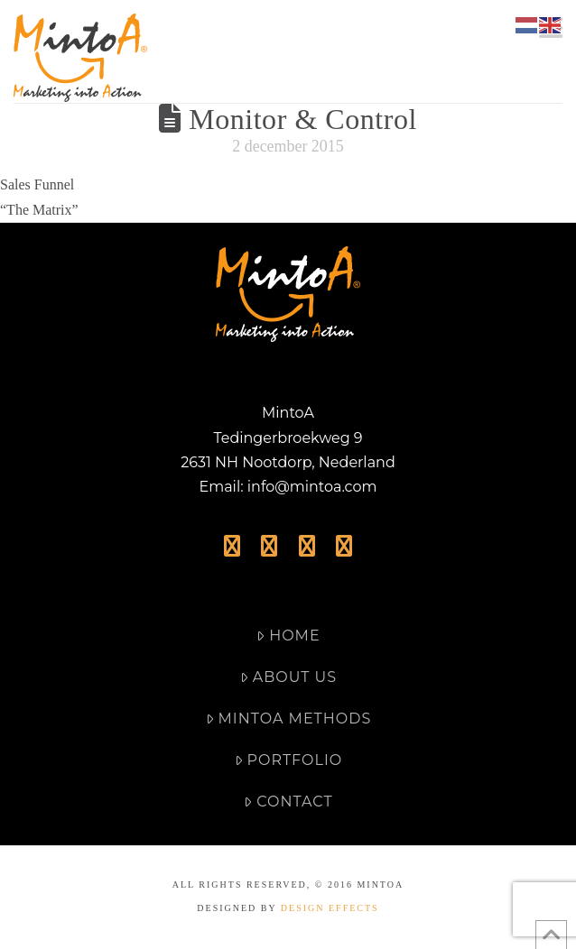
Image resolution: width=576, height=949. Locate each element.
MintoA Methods (289, 718)
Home (288, 635)
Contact (288, 801)
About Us (288, 677)
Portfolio (288, 760)
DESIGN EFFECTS (330, 908)
